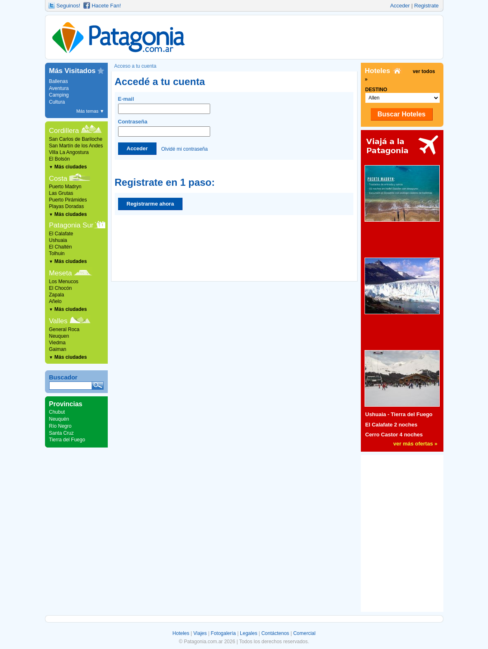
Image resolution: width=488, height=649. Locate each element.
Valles (58, 321)
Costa (58, 178)
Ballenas (58, 81)
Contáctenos (275, 633)
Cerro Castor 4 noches (394, 434)
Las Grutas (61, 193)
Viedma (57, 343)
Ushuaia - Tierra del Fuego (399, 414)
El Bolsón (59, 159)
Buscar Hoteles (401, 114)
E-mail (164, 105)
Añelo (55, 301)
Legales (248, 633)
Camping (59, 95)
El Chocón (60, 288)
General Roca (64, 329)
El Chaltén (60, 247)
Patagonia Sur (71, 225)
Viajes (199, 633)
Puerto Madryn (65, 186)
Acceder (400, 5)
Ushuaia (58, 240)
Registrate (426, 5)
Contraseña (164, 127)
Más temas (90, 111)
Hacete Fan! (106, 5)
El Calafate (61, 234)
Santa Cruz (61, 433)
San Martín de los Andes (76, 146)
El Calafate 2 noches (391, 425)
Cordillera (64, 131)
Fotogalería (223, 633)
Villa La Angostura (69, 152)
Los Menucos (63, 281)
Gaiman (57, 349)
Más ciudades (68, 167)
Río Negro (60, 426)
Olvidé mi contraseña (184, 149)
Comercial (304, 633)
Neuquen (59, 336)
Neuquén (59, 419)
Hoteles (181, 633)
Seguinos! (69, 5)
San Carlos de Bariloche (75, 139)
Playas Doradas (66, 206)
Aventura (59, 88)
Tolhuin (57, 253)
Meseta (60, 273)
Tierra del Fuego (67, 440)
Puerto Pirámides (68, 200)
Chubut (57, 412)
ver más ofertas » (415, 444)
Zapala (56, 295)
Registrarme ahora (150, 204)
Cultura (57, 102)
